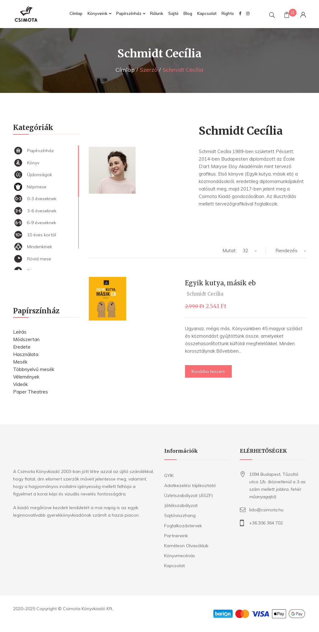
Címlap (125, 69)
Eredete (22, 347)
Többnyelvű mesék (33, 369)
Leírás (19, 332)
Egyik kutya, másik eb (220, 283)
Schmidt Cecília (205, 294)
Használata (25, 354)
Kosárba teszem (208, 371)
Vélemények (26, 377)
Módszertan (26, 339)
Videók (20, 384)
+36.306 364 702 (266, 523)
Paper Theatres (30, 392)
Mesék (20, 362)
